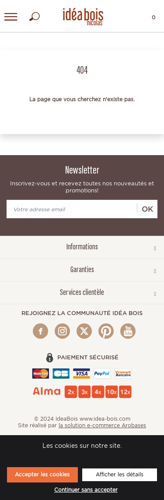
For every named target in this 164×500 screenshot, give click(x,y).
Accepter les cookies (42, 474)
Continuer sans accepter (86, 490)
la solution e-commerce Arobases (102, 425)
